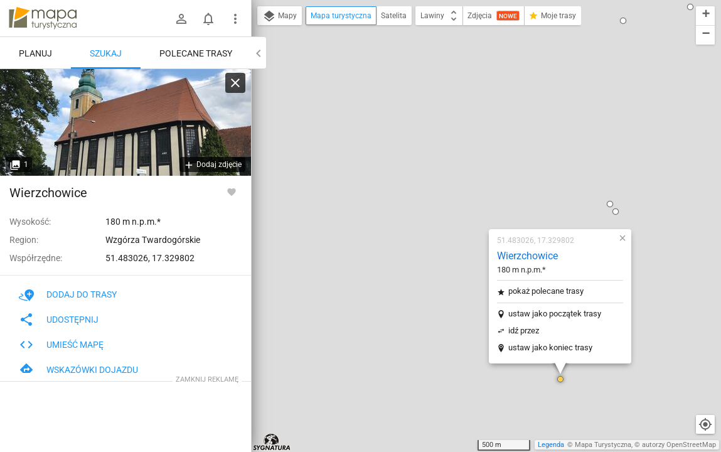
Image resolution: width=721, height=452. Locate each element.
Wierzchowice (453, 103)
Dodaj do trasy (68, 294)
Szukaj (106, 53)
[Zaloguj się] (181, 19)
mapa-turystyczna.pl (42, 18)
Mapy (279, 16)
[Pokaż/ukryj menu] (235, 19)
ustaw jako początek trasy (480, 160)
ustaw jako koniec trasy (476, 194)
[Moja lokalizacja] (705, 424)
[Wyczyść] (235, 83)
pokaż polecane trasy (472, 138)
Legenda (551, 445)
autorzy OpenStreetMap (679, 445)
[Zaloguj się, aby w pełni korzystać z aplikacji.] (232, 191)
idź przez (449, 177)
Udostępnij (59, 319)
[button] (486, 226)
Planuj (35, 53)
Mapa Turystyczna (603, 445)
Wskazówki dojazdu (78, 369)
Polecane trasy (195, 53)
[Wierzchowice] (125, 122)
